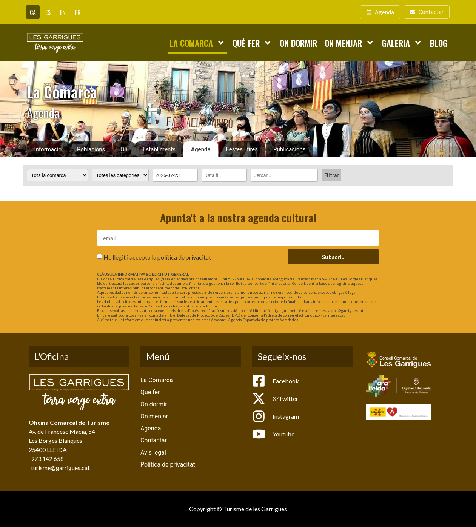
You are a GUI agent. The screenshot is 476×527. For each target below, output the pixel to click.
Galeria (402, 43)
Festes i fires (242, 149)
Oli (123, 149)
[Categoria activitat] (120, 175)
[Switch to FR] (78, 12)
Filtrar (331, 175)
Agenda (201, 149)
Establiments (159, 149)
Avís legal (153, 452)
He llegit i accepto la (157, 257)
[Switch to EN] (62, 12)
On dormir (298, 43)
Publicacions (289, 149)
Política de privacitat (167, 464)
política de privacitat (184, 257)
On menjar (349, 43)
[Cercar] (284, 175)
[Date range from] (175, 175)
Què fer (252, 43)
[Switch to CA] (33, 12)
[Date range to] (224, 175)
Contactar (153, 440)
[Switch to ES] (48, 12)
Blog (439, 43)
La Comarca (197, 43)
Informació (48, 149)
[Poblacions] (57, 175)
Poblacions (91, 149)
